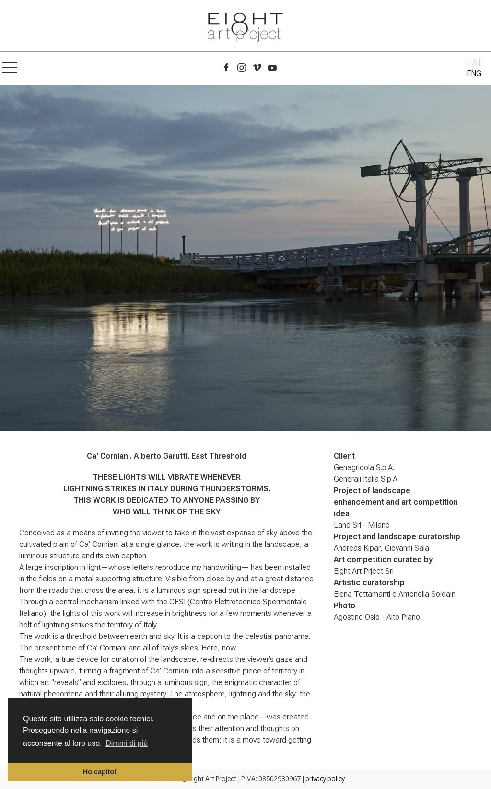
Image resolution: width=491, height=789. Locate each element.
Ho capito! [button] (100, 772)
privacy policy (325, 779)
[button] (9, 68)
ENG (474, 73)
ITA (471, 62)
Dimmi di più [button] (126, 743)
